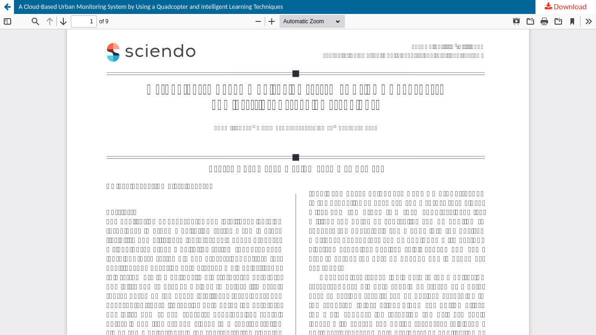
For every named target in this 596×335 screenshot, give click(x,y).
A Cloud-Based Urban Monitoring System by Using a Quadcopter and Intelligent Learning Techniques (151, 7)
